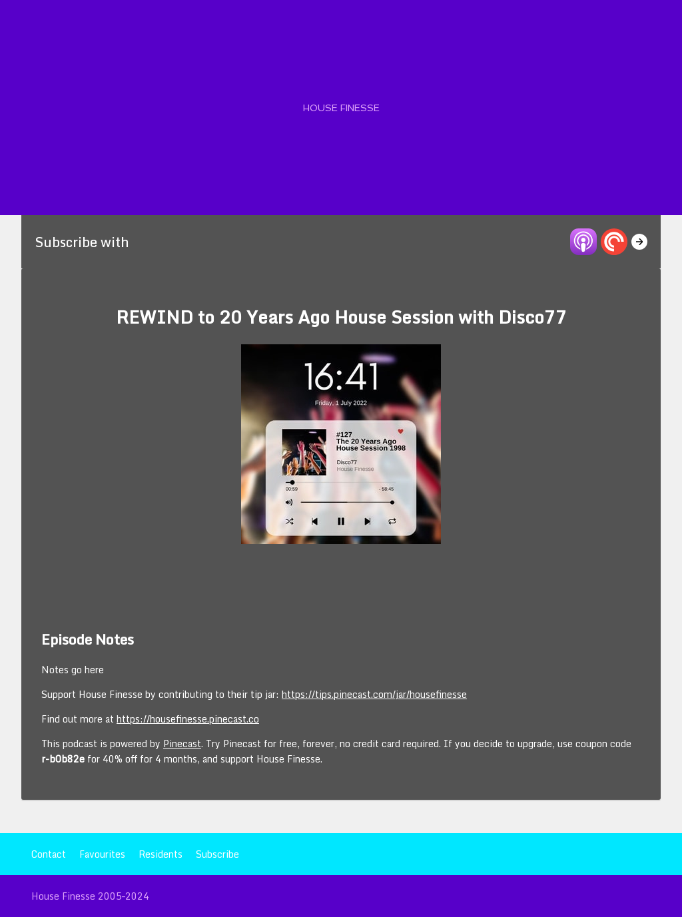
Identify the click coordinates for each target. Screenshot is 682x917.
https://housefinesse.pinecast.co (188, 719)
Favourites (102, 854)
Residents (160, 854)
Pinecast (182, 743)
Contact (48, 854)
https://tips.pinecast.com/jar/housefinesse (374, 694)
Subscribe (217, 854)
